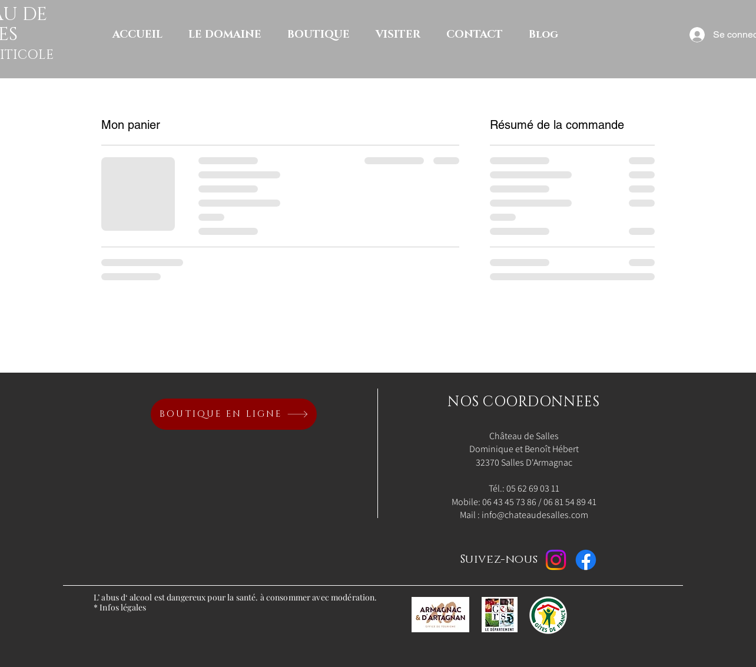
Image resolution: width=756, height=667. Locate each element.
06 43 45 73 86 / (512, 502)
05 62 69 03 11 (532, 488)
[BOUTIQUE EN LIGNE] (234, 414)
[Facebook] (585, 559)
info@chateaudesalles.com (535, 515)
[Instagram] (555, 559)
